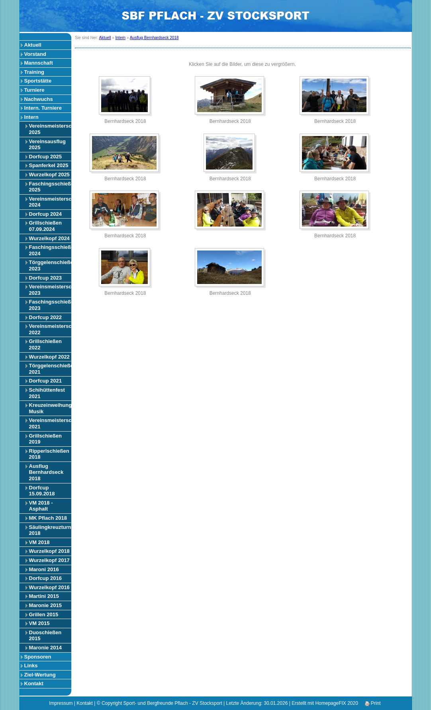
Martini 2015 (44, 596)
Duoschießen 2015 (45, 635)
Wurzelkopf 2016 (49, 587)
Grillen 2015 (44, 614)
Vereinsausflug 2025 (47, 144)
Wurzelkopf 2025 (49, 175)
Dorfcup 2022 (45, 317)
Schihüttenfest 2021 (47, 393)
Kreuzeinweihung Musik (50, 408)
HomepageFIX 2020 (336, 703)
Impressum (60, 703)
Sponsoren (37, 657)
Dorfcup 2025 (45, 157)
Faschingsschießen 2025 (50, 187)
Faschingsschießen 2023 (50, 305)
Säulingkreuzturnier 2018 (50, 530)
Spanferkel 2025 (49, 165)
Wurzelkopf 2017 (49, 560)
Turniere (34, 90)
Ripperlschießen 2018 (49, 454)
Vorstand (35, 54)
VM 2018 (39, 542)
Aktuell (32, 45)
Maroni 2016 (44, 569)
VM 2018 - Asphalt (41, 506)
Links (31, 666)
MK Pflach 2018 (48, 518)
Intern (31, 117)
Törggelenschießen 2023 (50, 265)
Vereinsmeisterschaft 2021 (50, 423)
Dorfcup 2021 (45, 381)
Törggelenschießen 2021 (50, 369)
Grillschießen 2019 (45, 439)
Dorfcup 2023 (45, 278)
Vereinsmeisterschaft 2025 (50, 129)
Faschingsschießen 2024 (50, 250)
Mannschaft (38, 63)
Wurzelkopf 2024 (49, 238)
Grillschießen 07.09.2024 (45, 226)
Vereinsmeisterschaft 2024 (50, 202)
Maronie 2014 (45, 648)
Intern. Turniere (43, 108)
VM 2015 (39, 623)
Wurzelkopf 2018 (49, 551)
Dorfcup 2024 (45, 214)
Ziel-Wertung (40, 675)
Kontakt (33, 683)
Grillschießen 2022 (45, 344)
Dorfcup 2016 (45, 578)
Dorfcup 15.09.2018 (42, 491)
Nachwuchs (38, 99)
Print (373, 703)
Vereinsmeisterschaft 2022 (50, 329)
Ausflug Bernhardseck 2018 (46, 472)
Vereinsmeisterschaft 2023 (50, 290)
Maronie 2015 (45, 605)
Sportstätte (38, 81)
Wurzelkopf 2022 (49, 357)
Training (34, 72)
